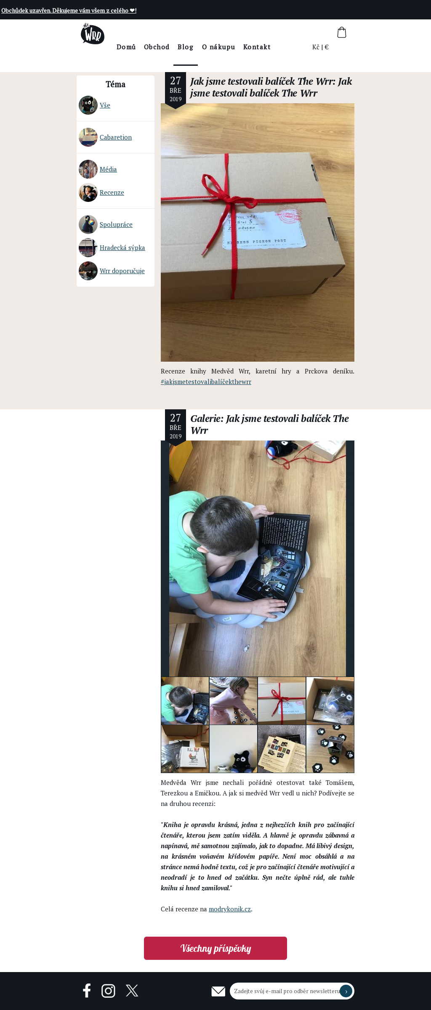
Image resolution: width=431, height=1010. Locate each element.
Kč (316, 47)
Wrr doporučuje (112, 270)
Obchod (180, 47)
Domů (150, 47)
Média (98, 169)
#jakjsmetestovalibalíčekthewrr (206, 381)
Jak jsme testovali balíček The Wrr (261, 81)
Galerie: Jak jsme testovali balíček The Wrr (269, 424)
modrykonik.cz (230, 909)
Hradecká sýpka (112, 247)
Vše (94, 105)
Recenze (101, 192)
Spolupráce (106, 224)
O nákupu (241, 47)
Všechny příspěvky (215, 948)
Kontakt (280, 47)
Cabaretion (105, 137)
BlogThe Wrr (209, 54)
